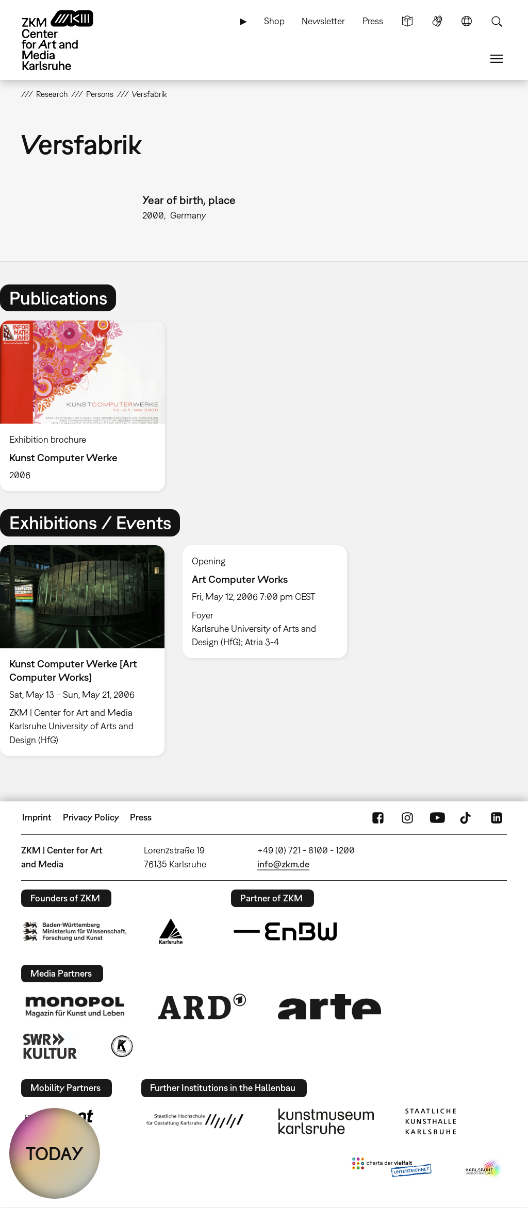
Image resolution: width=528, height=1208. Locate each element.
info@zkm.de (283, 864)
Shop (274, 20)
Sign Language (437, 21)
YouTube (437, 817)
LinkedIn (496, 817)
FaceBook (378, 817)
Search (496, 21)
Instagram (407, 817)
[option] (87, 406)
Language (466, 21)
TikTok (466, 817)
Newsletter (323, 20)
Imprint (37, 817)
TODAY (55, 1153)
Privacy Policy (91, 817)
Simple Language (407, 21)
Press (372, 20)
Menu (496, 59)
